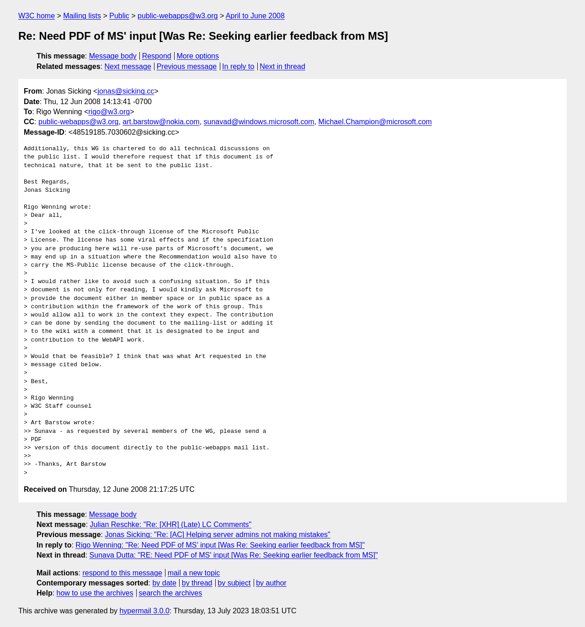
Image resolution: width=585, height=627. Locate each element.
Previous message (187, 66)
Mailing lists (82, 16)
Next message (128, 66)
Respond (156, 56)
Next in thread (282, 66)
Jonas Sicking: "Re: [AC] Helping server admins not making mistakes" (217, 534)
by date (164, 583)
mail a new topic (194, 573)
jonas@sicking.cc (125, 91)
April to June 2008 (255, 16)
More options (198, 56)
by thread (197, 583)
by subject (234, 583)
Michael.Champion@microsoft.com (375, 122)
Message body (113, 56)
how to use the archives (95, 593)
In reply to (238, 66)
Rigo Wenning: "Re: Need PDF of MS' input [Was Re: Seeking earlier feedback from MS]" (219, 545)
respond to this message (122, 573)
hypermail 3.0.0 (144, 611)
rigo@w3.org (109, 112)
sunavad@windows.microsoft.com (259, 122)
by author (271, 583)
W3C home (36, 16)
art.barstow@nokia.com (160, 122)
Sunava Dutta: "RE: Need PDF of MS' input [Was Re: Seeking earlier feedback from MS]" (234, 555)
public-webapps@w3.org (178, 16)
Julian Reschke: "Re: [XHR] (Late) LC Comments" (171, 524)
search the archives (170, 593)
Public (119, 16)
